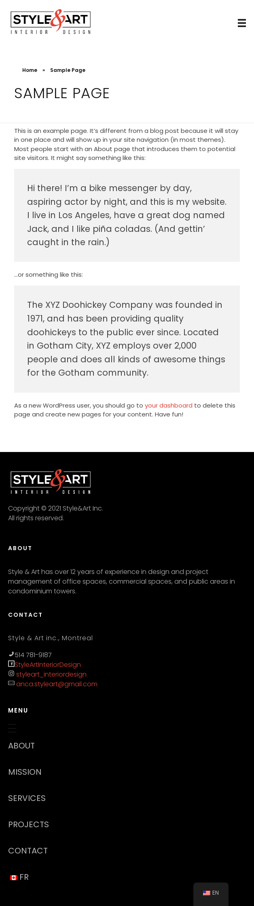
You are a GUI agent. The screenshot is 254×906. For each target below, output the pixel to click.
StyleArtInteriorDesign (48, 664)
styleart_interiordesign (51, 674)
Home (29, 70)
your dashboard (169, 405)
